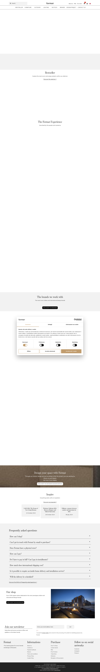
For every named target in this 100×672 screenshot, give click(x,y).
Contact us (30, 647)
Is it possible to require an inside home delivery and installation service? (37, 571)
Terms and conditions (32, 654)
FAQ (75, 3)
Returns (29, 652)
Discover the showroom (15, 602)
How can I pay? (16, 554)
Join (70, 626)
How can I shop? (16, 537)
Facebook (76, 649)
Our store (79, 3)
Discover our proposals (49, 502)
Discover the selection (50, 79)
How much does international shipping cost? (26, 565)
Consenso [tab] (28, 324)
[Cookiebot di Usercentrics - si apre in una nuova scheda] (75, 320)
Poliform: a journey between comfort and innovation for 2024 (69, 510)
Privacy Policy (30, 656)
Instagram (76, 651)
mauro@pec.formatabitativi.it (51, 668)
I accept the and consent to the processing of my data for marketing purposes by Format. (59, 634)
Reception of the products (57, 658)
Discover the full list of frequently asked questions (22, 582)
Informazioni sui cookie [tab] (72, 324)
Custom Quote (54, 647)
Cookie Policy (30, 658)
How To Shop (54, 645)
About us (71, 3)
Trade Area (53, 654)
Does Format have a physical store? (23, 548)
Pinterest (76, 653)
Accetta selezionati (50, 351)
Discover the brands (50, 307)
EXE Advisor (57, 670)
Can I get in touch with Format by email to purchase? (30, 542)
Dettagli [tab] (50, 324)
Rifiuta (29, 351)
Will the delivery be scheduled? (21, 577)
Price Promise (54, 652)
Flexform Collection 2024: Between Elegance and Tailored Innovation (50, 510)
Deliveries (53, 656)
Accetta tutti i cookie (71, 351)
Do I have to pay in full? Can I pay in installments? (29, 560)
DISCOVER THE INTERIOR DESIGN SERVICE (50, 483)
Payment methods (31, 649)
